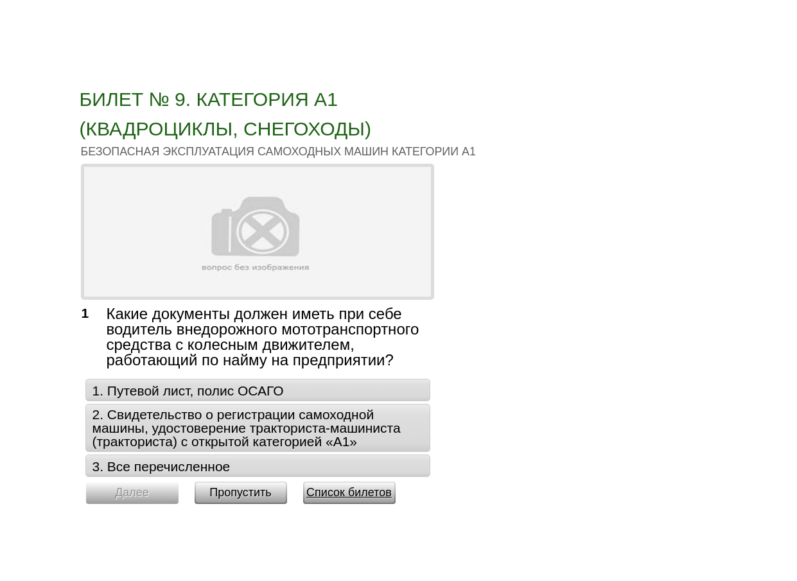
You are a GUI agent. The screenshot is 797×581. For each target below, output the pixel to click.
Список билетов (349, 492)
